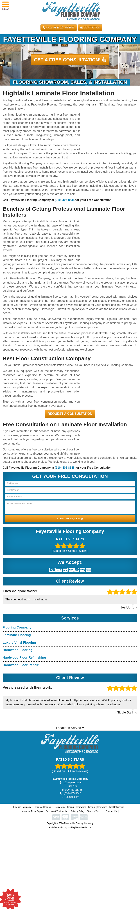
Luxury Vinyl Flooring (19, 642)
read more (40, 599)
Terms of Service (95, 811)
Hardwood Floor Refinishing (24, 657)
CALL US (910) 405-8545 (58, 27)
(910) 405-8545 (64, 199)
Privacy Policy (78, 811)
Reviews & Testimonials (57, 811)
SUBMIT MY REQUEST (70, 518)
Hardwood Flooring (17, 650)
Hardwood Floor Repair (21, 665)
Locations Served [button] (70, 728)
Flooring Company (17, 627)
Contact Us (90, 27)
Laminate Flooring (17, 635)
